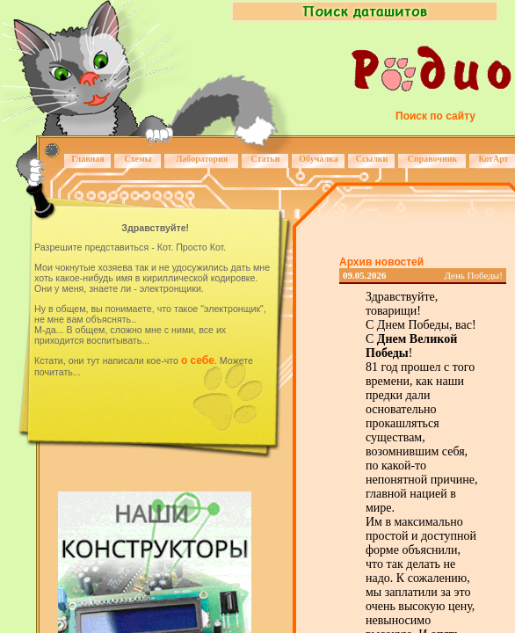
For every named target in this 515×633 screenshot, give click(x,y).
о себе (197, 360)
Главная (87, 159)
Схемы (137, 159)
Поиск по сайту (435, 116)
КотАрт (493, 159)
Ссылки (372, 159)
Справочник (433, 159)
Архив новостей (381, 262)
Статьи (265, 159)
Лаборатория (202, 159)
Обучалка (318, 159)
